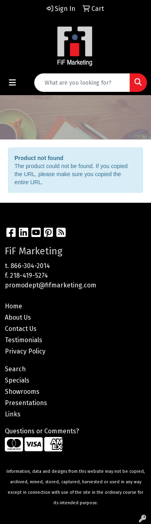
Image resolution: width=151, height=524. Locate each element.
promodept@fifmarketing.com (50, 285)
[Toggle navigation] (12, 82)
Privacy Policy (25, 351)
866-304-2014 (30, 266)
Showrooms (22, 391)
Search (15, 369)
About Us (18, 317)
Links (13, 414)
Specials (17, 380)
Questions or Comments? (42, 431)
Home (13, 306)
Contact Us (21, 329)
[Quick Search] (82, 82)
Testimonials (23, 340)
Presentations (26, 403)
